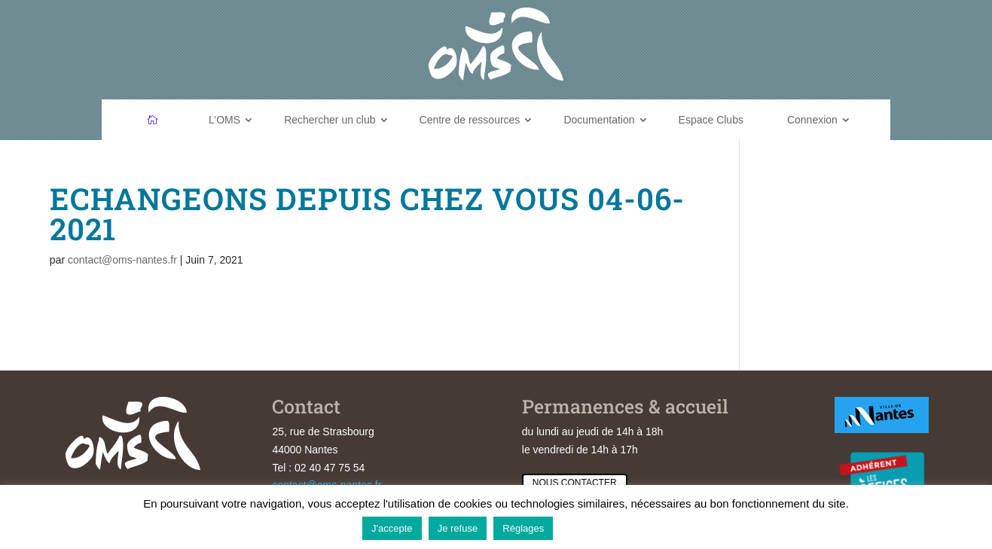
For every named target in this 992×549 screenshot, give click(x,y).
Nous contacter (575, 482)
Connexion (812, 120)
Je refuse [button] (458, 528)
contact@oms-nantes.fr (122, 260)
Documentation (598, 120)
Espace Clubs (711, 120)
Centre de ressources (470, 120)
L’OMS (224, 120)
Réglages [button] (523, 528)
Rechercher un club (329, 120)
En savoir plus (594, 527)
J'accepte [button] (392, 528)
